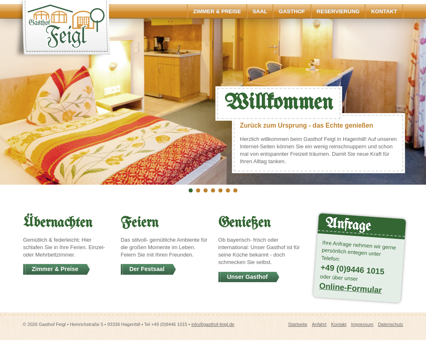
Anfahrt (319, 324)
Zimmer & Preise (217, 11)
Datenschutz (390, 324)
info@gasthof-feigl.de (213, 324)
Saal (260, 11)
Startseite (297, 324)
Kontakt (384, 11)
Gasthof (292, 11)
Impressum (362, 324)
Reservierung (338, 11)
